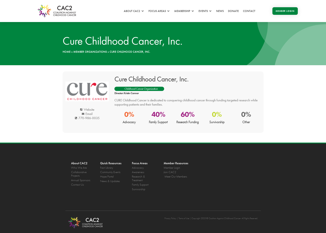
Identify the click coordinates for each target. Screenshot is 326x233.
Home (67, 52)
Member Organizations (90, 52)
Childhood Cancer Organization (141, 89)
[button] (134, 11)
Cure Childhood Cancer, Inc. (151, 79)
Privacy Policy (170, 218)
